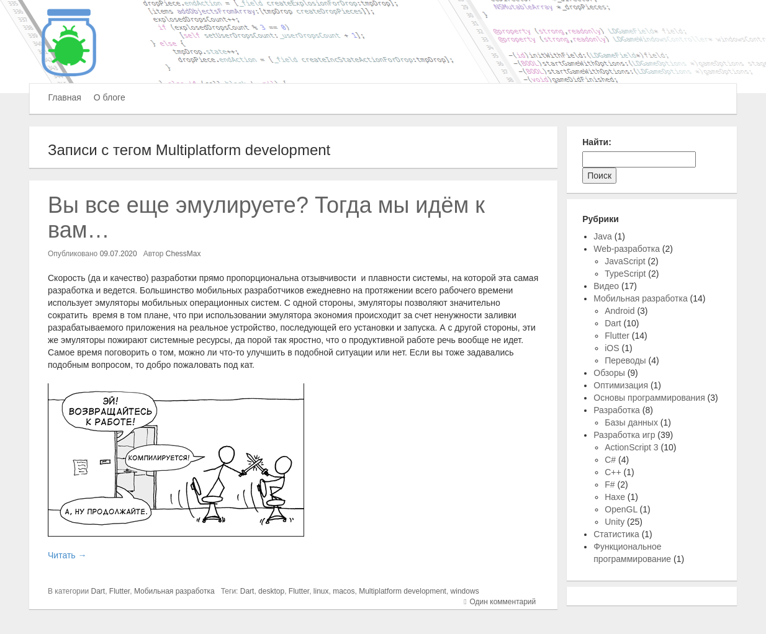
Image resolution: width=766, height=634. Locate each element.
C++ (613, 472)
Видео (606, 286)
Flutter (119, 591)
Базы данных (631, 422)
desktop (271, 591)
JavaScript (625, 261)
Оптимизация (620, 385)
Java (602, 236)
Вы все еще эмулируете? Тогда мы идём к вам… (266, 217)
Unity (614, 522)
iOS (612, 348)
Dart (98, 591)
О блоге (109, 97)
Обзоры (609, 373)
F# (610, 484)
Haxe (615, 497)
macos (343, 591)
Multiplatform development (402, 591)
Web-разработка (626, 249)
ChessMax (183, 253)
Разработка (616, 410)
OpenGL (621, 509)
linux (321, 591)
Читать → (67, 555)
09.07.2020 (118, 253)
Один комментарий (503, 601)
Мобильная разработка (174, 591)
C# (610, 460)
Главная (64, 97)
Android (619, 311)
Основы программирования (649, 398)
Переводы (625, 360)
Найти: (596, 142)
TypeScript (625, 274)
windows (465, 591)
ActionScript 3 (631, 447)
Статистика (616, 534)
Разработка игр (624, 435)
